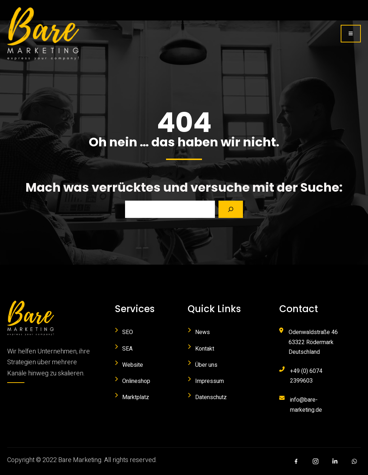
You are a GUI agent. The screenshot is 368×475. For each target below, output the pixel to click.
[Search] (230, 209)
